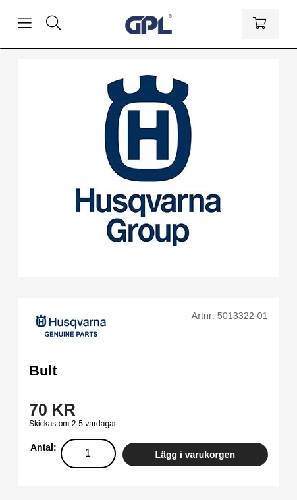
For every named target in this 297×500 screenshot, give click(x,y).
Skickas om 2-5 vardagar (73, 423)
